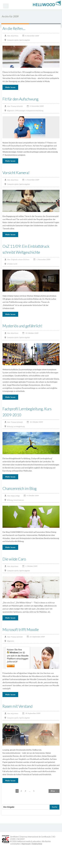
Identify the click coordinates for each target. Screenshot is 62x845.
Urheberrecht (12, 264)
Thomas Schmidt (17, 106)
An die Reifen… (13, 28)
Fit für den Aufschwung (20, 99)
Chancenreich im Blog (19, 488)
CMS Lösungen (20, 110)
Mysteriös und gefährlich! (22, 326)
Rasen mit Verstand (17, 706)
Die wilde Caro (14, 559)
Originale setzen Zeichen (20, 259)
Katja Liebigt (15, 496)
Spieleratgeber (24, 40)
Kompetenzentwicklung (34, 110)
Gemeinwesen (18, 500)
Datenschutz (37, 844)
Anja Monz (14, 36)
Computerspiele (13, 40)
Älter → (54, 791)
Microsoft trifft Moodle (20, 629)
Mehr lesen (10, 87)
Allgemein (10, 110)
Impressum (26, 844)
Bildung (10, 426)
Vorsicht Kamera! (16, 172)
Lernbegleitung (19, 426)
